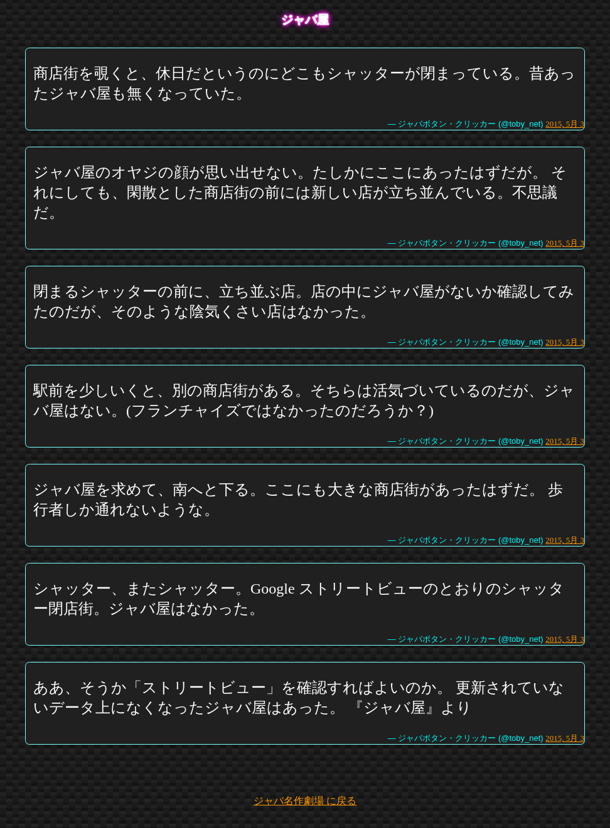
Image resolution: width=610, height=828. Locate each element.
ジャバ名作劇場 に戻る (305, 800)
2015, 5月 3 (564, 123)
